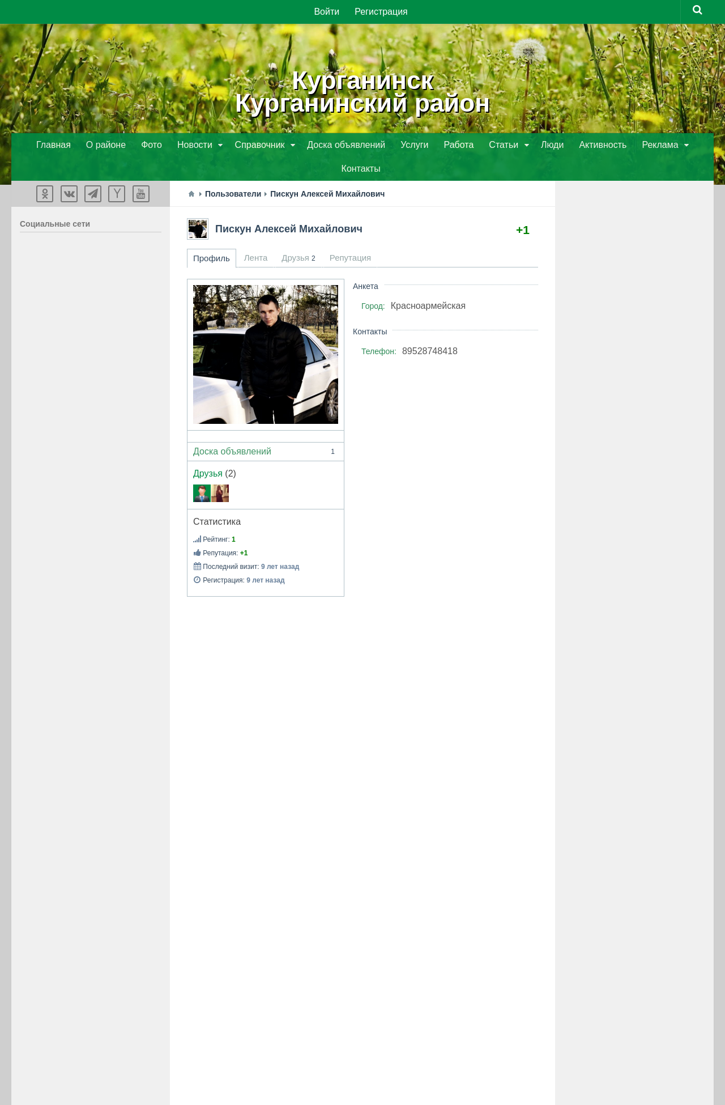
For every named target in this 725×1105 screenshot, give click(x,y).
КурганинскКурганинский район (362, 90)
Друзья (208, 451)
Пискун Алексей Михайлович (288, 206)
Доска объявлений (265, 429)
